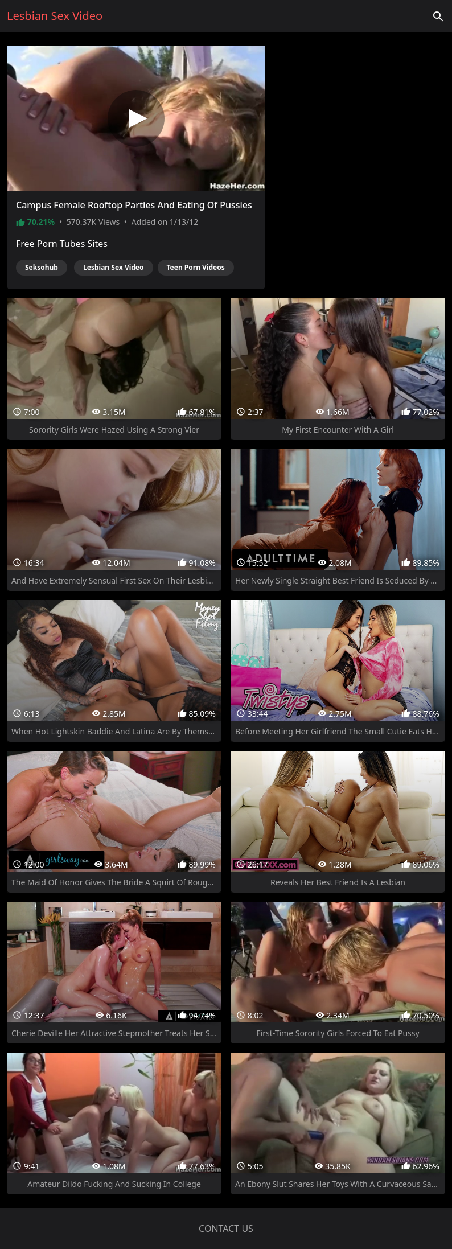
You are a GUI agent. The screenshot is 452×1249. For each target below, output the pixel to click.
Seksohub (41, 267)
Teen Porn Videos (196, 267)
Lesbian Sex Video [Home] (54, 15)
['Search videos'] (438, 16)
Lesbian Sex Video (113, 267)
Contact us (226, 1228)
